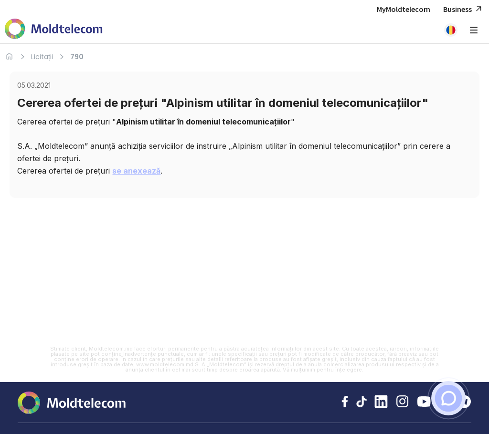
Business (463, 9)
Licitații (42, 57)
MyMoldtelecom (403, 9)
